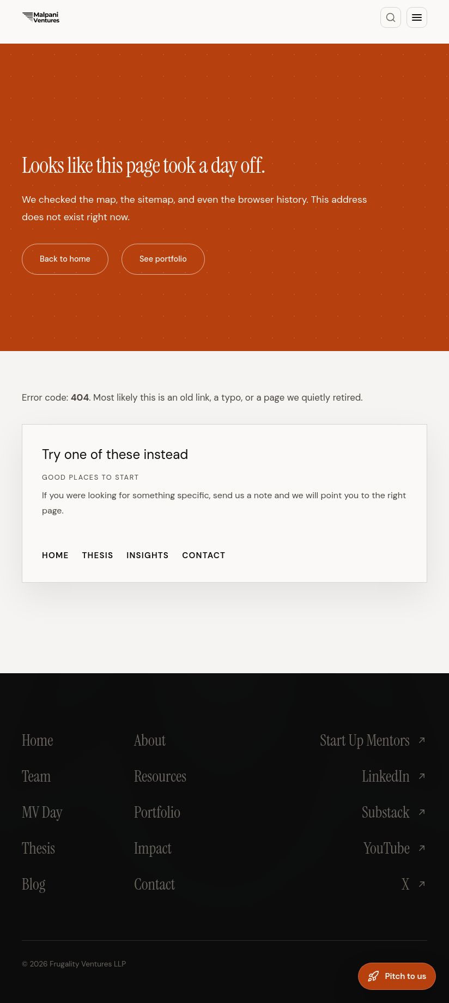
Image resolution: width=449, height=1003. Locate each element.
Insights (147, 555)
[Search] (390, 17)
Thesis (97, 555)
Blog (33, 884)
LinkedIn (394, 776)
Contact (204, 555)
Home (55, 555)
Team (36, 776)
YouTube (395, 848)
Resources (160, 776)
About (150, 740)
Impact (153, 848)
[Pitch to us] (397, 976)
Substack (394, 812)
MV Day (42, 812)
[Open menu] (416, 17)
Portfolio (157, 812)
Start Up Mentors (373, 740)
